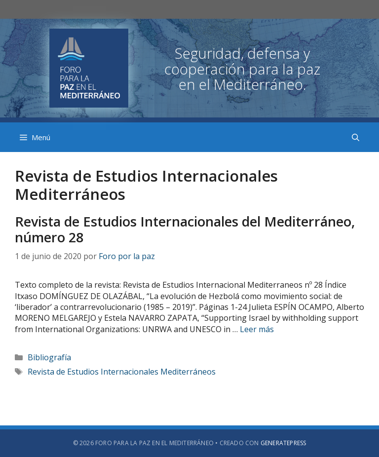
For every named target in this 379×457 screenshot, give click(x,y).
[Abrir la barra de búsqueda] (355, 137)
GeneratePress (283, 443)
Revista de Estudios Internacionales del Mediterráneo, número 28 (185, 229)
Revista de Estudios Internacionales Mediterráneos (122, 371)
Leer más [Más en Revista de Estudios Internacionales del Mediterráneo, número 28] (257, 329)
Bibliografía (49, 357)
